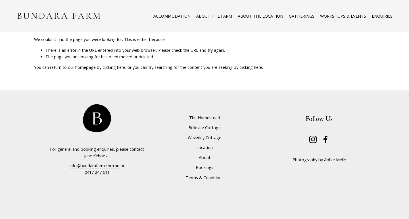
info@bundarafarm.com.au (94, 165)
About (204, 157)
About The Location (260, 16)
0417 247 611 (97, 172)
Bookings (204, 167)
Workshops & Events (343, 16)
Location (204, 147)
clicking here (114, 67)
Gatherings (301, 16)
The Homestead (204, 117)
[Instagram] (313, 139)
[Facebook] (325, 139)
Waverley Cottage (204, 137)
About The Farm (214, 16)
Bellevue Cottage (204, 127)
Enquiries (382, 16)
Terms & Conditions (205, 177)
